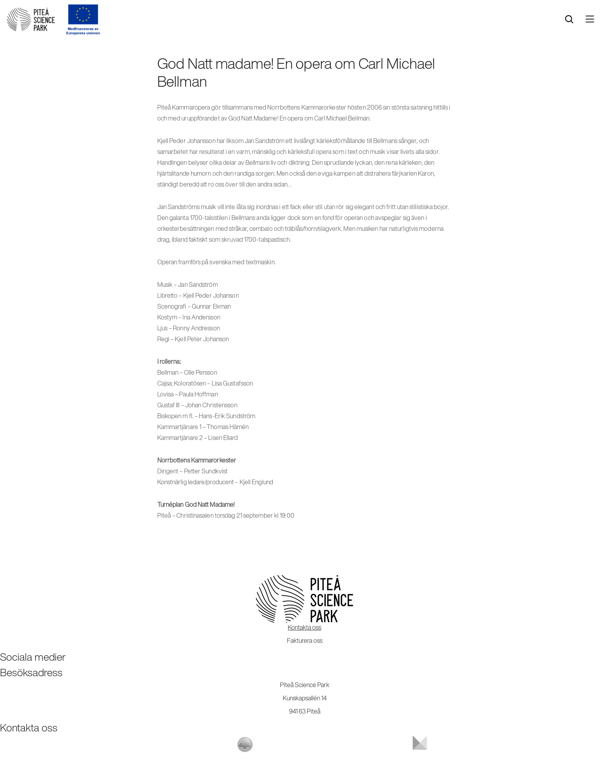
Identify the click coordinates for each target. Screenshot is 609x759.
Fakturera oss (304, 640)
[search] (569, 19)
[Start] (31, 19)
